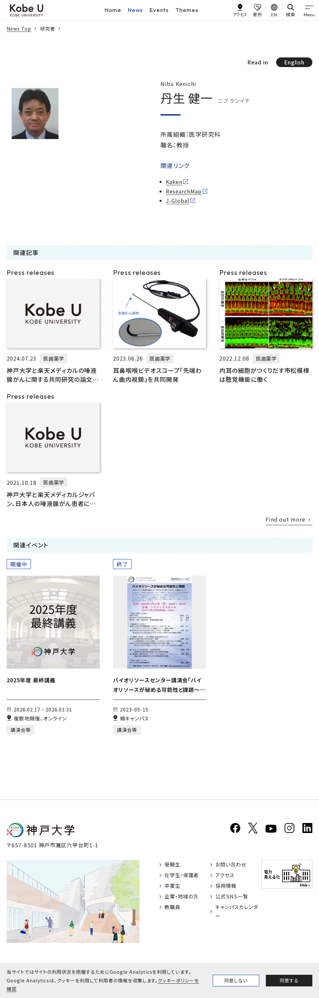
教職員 (173, 910)
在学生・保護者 (183, 876)
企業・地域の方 (183, 899)
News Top (19, 28)
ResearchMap (184, 191)
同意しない (236, 980)
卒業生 (173, 887)
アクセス (226, 876)
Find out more (285, 519)
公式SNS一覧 (233, 899)
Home (113, 9)
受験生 (173, 865)
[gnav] (309, 10)
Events (159, 9)
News (135, 9)
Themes (186, 9)
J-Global (178, 201)
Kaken (174, 182)
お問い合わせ (232, 865)
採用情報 (227, 887)
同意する (289, 980)
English (294, 62)
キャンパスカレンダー (236, 915)
